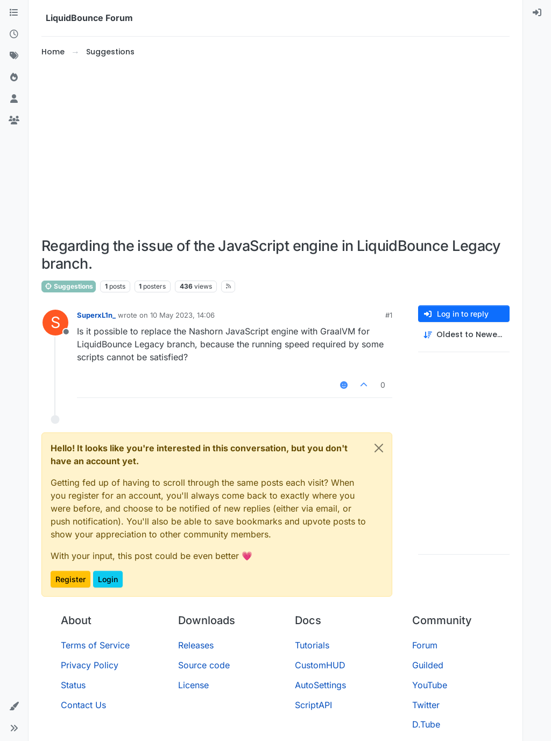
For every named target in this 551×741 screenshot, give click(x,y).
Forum (424, 645)
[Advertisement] (275, 147)
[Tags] (14, 56)
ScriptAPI (313, 705)
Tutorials (312, 645)
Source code (204, 665)
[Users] (14, 99)
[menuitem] (537, 13)
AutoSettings (320, 685)
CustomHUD (320, 665)
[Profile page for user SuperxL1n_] (55, 322)
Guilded (427, 665)
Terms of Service (95, 645)
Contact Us (83, 705)
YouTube (429, 685)
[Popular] (14, 77)
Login (108, 579)
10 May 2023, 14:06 (182, 315)
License (193, 685)
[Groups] (14, 120)
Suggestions (68, 286)
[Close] (379, 448)
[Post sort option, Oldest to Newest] (464, 334)
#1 (388, 315)
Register (70, 579)
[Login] (537, 13)
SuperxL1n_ (96, 315)
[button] (14, 706)
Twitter (426, 705)
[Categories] (14, 13)
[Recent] (14, 34)
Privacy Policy (89, 665)
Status (73, 685)
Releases (196, 645)
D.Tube (426, 724)
